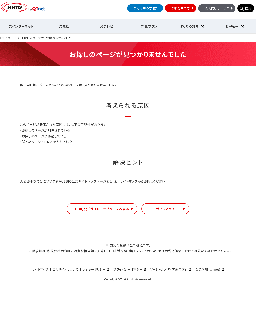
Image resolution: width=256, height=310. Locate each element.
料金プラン (149, 26)
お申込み (232, 26)
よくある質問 (189, 26)
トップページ (8, 38)
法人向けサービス (219, 8)
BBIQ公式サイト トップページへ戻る (102, 208)
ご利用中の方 (143, 8)
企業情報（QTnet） (208, 269)
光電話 (64, 26)
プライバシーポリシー (128, 269)
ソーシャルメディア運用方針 (169, 269)
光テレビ (106, 26)
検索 (248, 8)
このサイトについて (65, 269)
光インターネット (21, 26)
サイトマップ (165, 208)
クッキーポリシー (94, 269)
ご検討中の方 (183, 8)
